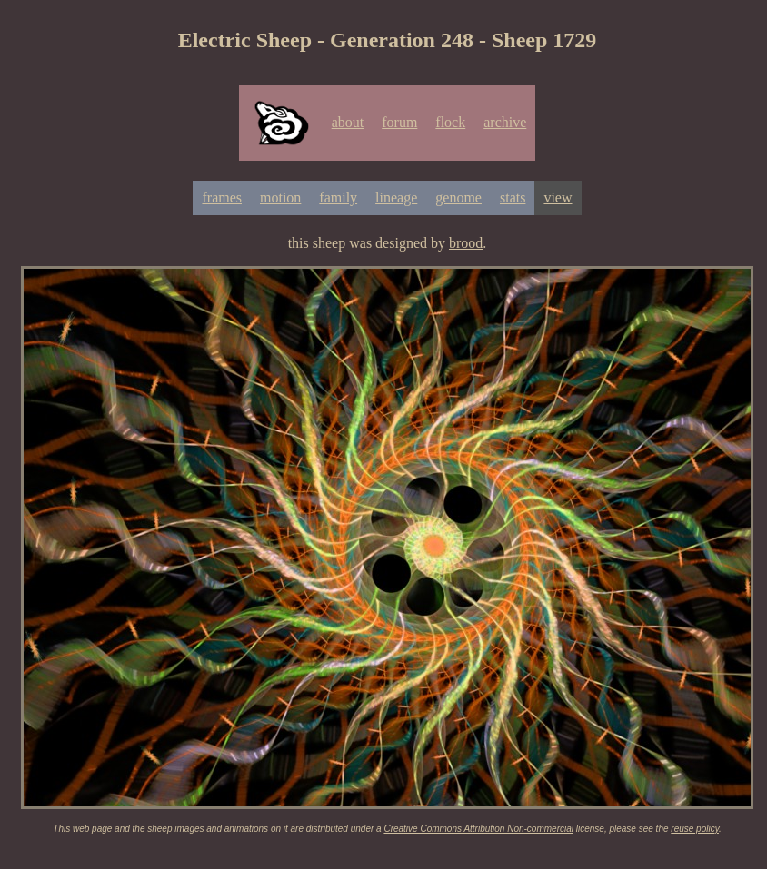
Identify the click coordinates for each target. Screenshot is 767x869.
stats (512, 197)
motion (280, 197)
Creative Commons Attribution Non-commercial (478, 829)
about (348, 122)
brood (466, 243)
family (338, 197)
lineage (396, 197)
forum (399, 122)
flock (450, 122)
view (557, 197)
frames (222, 197)
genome (458, 197)
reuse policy (695, 829)
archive (504, 122)
